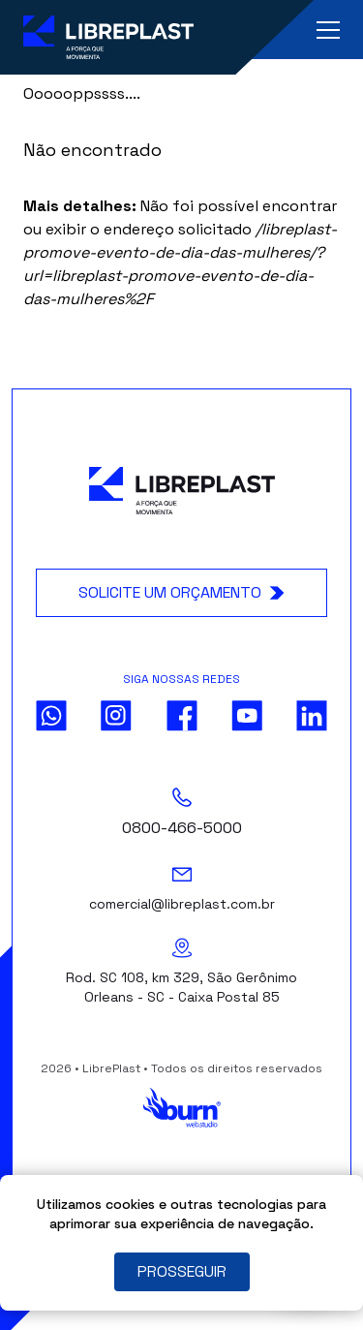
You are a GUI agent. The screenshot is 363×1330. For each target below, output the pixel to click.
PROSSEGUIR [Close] (182, 1271)
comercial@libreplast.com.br (182, 903)
